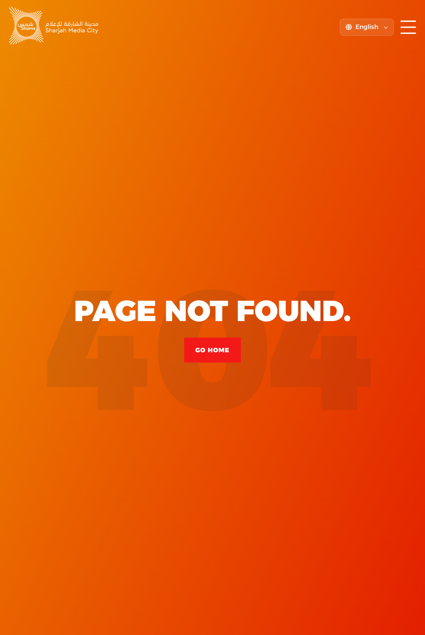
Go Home (212, 350)
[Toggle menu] (408, 27)
